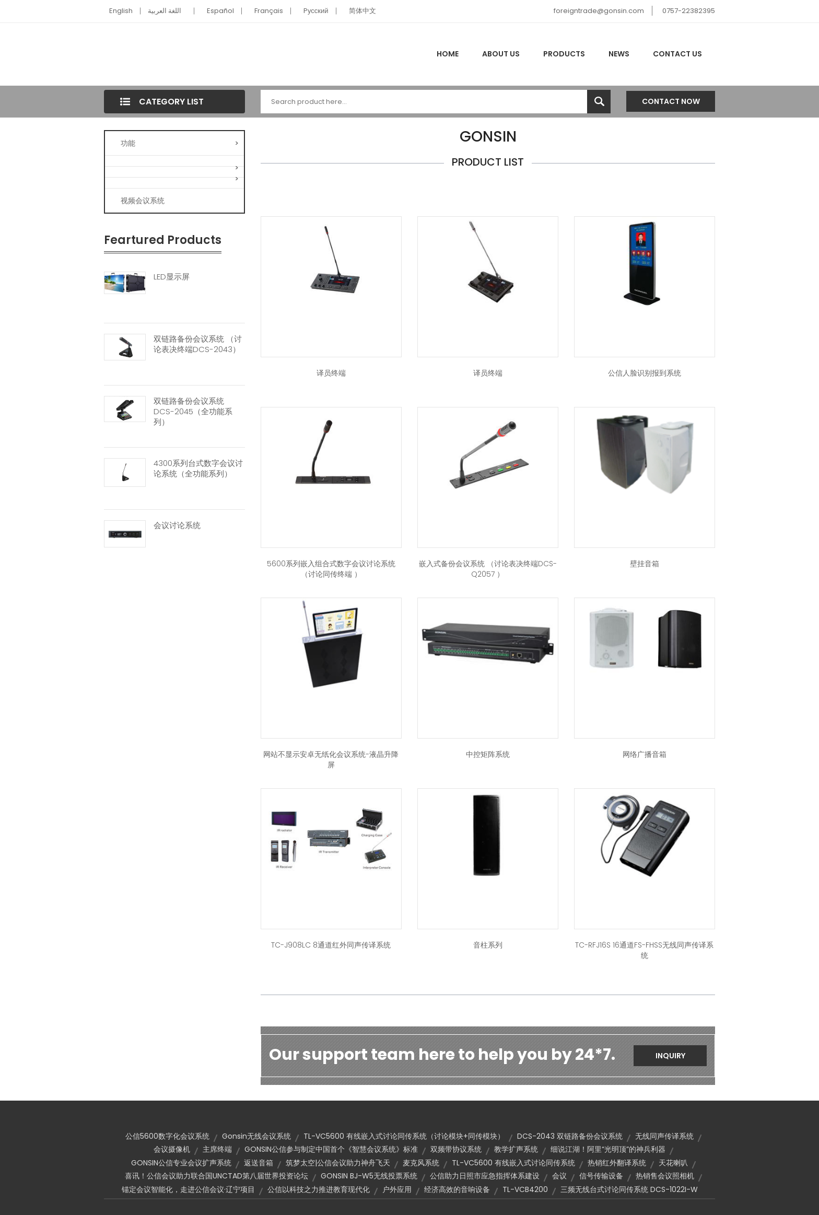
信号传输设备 (601, 1176)
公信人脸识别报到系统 (644, 373)
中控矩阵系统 (488, 754)
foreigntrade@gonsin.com (599, 11)
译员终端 (331, 373)
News (619, 54)
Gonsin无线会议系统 (256, 1136)
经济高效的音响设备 (457, 1189)
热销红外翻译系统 (617, 1163)
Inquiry (670, 1055)
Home (448, 54)
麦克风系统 (421, 1163)
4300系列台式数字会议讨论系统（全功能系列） (198, 468)
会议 (559, 1176)
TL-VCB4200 (525, 1189)
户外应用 (397, 1189)
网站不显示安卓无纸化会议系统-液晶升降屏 (331, 759)
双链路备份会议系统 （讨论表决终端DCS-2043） (198, 344)
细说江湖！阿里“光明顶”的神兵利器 (608, 1149)
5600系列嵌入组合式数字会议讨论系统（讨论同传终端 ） (331, 568)
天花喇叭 (673, 1163)
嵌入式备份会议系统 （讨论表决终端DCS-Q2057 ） (488, 568)
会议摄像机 (172, 1149)
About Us (501, 54)
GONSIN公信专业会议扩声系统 (181, 1163)
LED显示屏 (172, 277)
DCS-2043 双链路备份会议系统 (570, 1136)
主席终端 (217, 1149)
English (121, 11)
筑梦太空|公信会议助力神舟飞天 (338, 1163)
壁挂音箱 (644, 563)
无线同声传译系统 (664, 1136)
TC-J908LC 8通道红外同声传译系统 (331, 945)
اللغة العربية (164, 11)
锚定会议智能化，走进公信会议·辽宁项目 (188, 1189)
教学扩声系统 (516, 1149)
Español (220, 11)
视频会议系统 (143, 200)
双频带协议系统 (456, 1149)
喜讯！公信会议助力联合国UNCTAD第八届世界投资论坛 (216, 1176)
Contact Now (671, 101)
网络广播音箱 (644, 754)
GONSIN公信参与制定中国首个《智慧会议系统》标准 (331, 1149)
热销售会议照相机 (665, 1176)
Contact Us (677, 54)
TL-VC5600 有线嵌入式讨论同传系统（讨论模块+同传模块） (404, 1136)
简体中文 (362, 11)
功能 (180, 143)
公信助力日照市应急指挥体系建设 (485, 1176)
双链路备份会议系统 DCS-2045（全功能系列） (193, 411)
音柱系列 (487, 945)
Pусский (316, 11)
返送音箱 (258, 1163)
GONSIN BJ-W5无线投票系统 (369, 1176)
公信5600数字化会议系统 (167, 1136)
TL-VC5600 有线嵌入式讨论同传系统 (513, 1163)
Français (268, 11)
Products (564, 54)
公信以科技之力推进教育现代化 (318, 1189)
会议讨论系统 (177, 525)
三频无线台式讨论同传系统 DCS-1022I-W (629, 1189)
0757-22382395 (688, 11)
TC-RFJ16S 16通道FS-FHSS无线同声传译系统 (644, 950)
